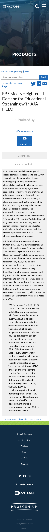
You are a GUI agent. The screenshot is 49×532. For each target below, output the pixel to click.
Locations (24, 458)
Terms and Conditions (24, 519)
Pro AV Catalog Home (11, 71)
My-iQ (26, 71)
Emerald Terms (10, 419)
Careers (24, 452)
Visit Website (24, 131)
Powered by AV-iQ (35, 419)
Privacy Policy (22, 419)
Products (24, 446)
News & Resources (24, 434)
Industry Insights (24, 440)
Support (24, 464)
